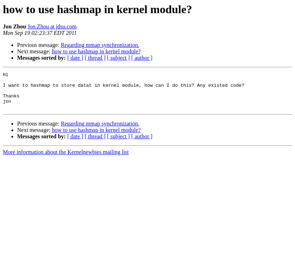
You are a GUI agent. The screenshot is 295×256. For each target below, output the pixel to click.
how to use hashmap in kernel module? (96, 51)
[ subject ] (118, 58)
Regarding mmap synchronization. (100, 45)
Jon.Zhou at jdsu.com (52, 26)
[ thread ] (95, 58)
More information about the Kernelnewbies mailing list (66, 159)
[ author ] (142, 58)
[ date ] (75, 58)
